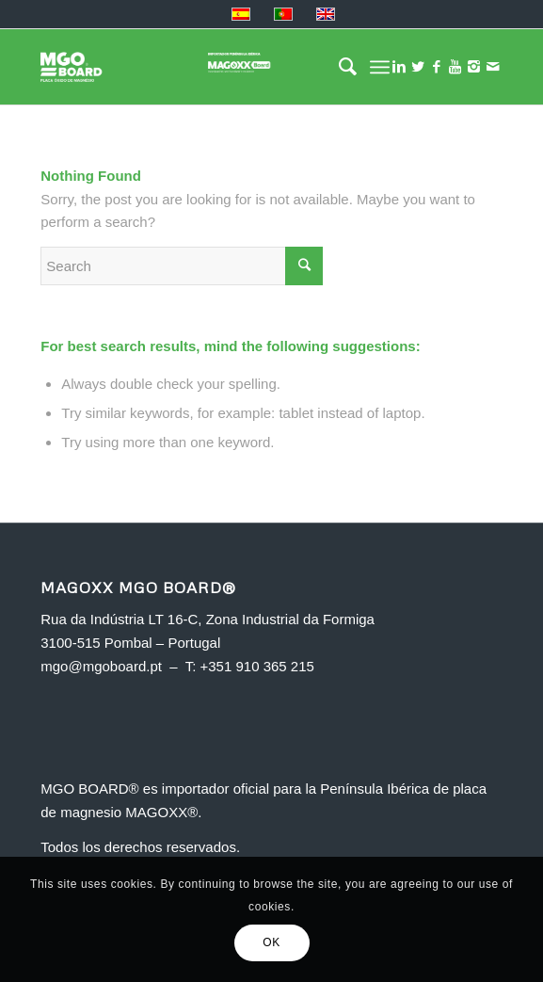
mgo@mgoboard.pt (101, 666)
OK (271, 942)
